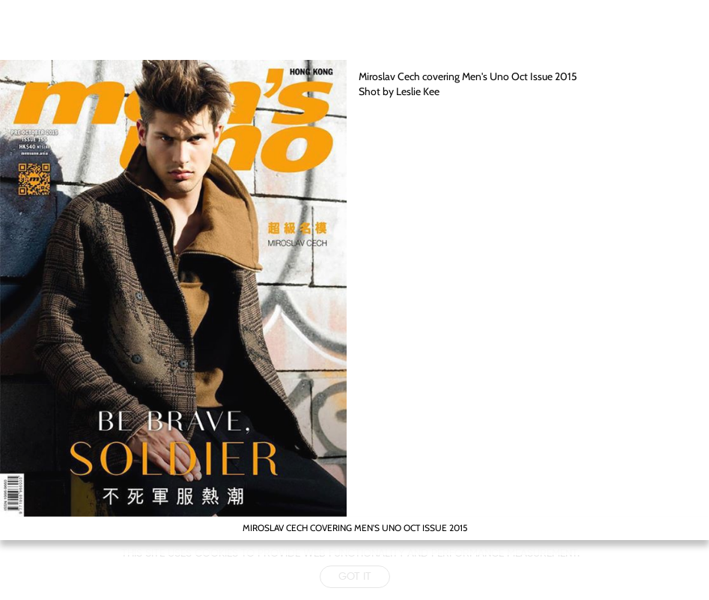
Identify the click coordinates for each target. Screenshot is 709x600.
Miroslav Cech (389, 76)
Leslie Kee (417, 91)
